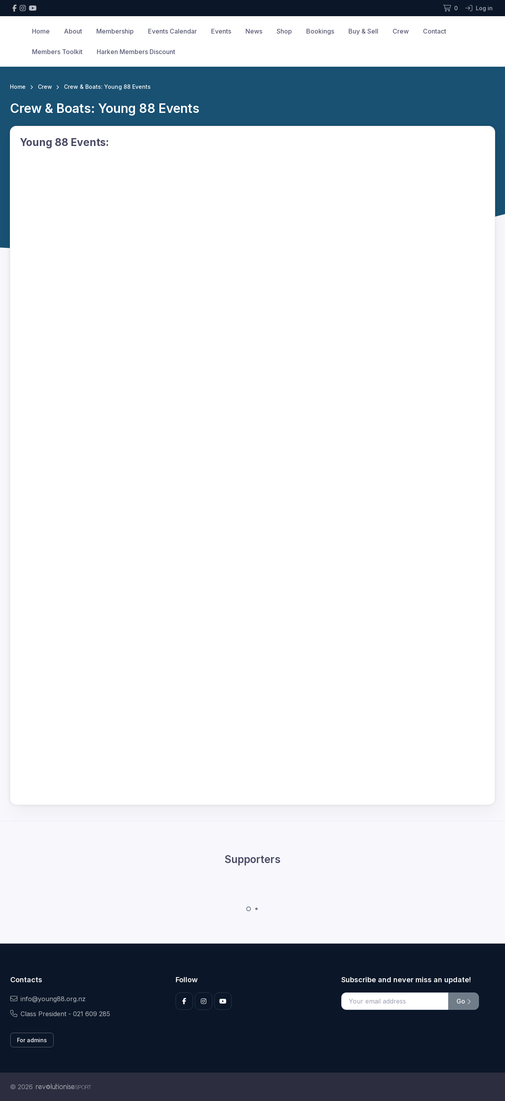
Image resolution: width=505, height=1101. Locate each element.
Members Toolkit (57, 52)
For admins (32, 1040)
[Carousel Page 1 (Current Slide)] (248, 908)
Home (41, 31)
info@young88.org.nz (48, 999)
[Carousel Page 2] (256, 908)
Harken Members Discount (136, 52)
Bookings (320, 31)
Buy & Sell (363, 31)
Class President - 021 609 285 (60, 1014)
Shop (284, 31)
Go (463, 1001)
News (253, 31)
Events (221, 31)
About (73, 31)
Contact (434, 31)
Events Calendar (172, 31)
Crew (401, 31)
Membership (115, 31)
